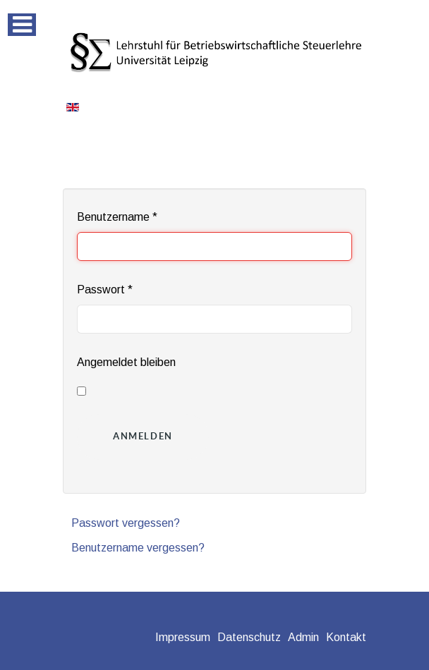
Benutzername (117, 217)
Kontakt (346, 637)
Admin (303, 637)
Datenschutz (249, 637)
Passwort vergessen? (125, 523)
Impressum (182, 637)
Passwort (105, 290)
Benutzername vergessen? (138, 548)
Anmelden (143, 436)
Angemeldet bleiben (126, 362)
